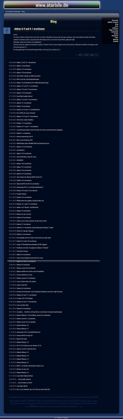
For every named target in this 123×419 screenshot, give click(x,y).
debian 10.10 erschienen (24, 147)
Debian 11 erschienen (23, 133)
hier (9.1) (57, 50)
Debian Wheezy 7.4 (23, 356)
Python (33, 403)
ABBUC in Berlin (113, 22)
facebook (51, 406)
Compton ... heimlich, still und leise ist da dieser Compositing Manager (39, 312)
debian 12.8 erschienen (24, 73)
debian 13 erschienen (23, 66)
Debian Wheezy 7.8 (23, 325)
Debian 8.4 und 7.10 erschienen (27, 302)
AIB (10, 397)
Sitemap (115, 39)
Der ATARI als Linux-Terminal (26, 113)
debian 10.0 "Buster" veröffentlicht (27, 207)
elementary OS (43, 406)
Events (116, 34)
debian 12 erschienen (23, 106)
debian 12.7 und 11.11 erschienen (27, 86)
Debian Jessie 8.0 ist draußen (26, 322)
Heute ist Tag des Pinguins (25, 231)
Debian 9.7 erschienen (24, 224)
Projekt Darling (21, 194)
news (116, 26)
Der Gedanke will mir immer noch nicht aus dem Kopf (34, 238)
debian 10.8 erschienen (24, 164)
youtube (75, 406)
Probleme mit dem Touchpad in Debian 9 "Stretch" (32, 248)
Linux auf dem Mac (23, 305)
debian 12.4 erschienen (24, 93)
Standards (115, 36)
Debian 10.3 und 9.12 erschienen (27, 191)
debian (95, 55)
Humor (88, 397)
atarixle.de (85, 403)
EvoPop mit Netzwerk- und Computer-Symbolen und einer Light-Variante (39, 292)
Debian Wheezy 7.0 (23, 372)
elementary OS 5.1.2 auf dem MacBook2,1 (30, 187)
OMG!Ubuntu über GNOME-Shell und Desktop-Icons (33, 143)
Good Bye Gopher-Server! (25, 96)
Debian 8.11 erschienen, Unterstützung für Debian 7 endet (35, 228)
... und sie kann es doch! (24, 383)
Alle (81, 406)
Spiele (47, 403)
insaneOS (63, 406)
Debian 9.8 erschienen (24, 217)
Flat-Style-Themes (22, 251)
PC (89, 55)
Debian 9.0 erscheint (23, 265)
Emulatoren (47, 397)
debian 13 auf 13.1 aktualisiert (26, 62)
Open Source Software (66, 401)
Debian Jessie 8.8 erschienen (26, 268)
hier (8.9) (48, 50)
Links (116, 38)
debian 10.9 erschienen (24, 153)
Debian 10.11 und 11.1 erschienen (27, 126)
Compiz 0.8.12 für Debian (25, 298)
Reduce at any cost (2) (24, 214)
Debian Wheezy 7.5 (23, 352)
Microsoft (41, 401)
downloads (114, 32)
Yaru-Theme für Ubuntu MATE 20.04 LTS (29, 177)
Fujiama (72, 397)
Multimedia (49, 401)
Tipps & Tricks (113, 30)
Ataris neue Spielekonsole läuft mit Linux (30, 258)
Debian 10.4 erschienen (24, 180)
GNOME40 (20, 160)
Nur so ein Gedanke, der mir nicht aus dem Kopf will (33, 389)
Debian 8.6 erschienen (24, 288)
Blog (116, 24)
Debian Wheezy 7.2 (23, 362)
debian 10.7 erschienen (24, 167)
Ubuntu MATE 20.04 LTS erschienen (28, 184)
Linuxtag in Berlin (22, 386)
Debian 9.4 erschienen (24, 234)
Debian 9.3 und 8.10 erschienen (27, 241)
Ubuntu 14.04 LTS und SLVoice (26, 349)
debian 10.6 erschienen (24, 170)
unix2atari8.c (21, 150)
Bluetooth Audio (22, 339)
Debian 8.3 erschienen (24, 308)
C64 (28, 397)
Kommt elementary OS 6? (25, 137)
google (57, 406)
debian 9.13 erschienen (24, 174)
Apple (13, 397)
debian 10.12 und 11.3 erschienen (27, 116)
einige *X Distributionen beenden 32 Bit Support (32, 244)
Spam (42, 403)
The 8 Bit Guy (54, 403)
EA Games (38, 397)
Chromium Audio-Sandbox (25, 120)
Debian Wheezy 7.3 (23, 359)
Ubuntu (70, 403)
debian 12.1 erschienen (24, 103)
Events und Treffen (57, 397)
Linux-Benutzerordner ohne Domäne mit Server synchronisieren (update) (40, 130)
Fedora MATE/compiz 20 (24, 335)
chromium (93, 403)
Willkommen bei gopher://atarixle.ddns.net (30, 201)
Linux (83, 55)
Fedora (66, 397)
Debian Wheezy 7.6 (23, 342)
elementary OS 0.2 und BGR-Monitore (28, 332)
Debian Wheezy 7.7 (23, 329)
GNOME (77, 397)
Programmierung (24, 403)
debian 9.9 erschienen (24, 211)
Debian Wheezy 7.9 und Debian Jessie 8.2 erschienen (33, 315)
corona (27, 406)
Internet (94, 397)
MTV (35, 401)
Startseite (115, 20)
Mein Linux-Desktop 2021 (25, 140)
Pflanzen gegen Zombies (89, 401)
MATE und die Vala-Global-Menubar (28, 79)
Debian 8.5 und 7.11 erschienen (27, 295)
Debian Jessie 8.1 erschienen (26, 319)
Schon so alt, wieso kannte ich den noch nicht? (32, 221)
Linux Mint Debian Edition (25, 376)
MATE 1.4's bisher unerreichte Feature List (30, 366)
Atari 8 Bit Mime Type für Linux (26, 157)
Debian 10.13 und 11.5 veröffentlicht (28, 110)
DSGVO (32, 397)
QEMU (38, 403)
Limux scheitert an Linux (24, 275)
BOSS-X (24, 397)
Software (115, 28)
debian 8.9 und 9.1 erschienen (26, 261)
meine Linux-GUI (22, 285)
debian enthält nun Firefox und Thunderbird (30, 271)
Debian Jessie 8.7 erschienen (26, 278)
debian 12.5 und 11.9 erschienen (27, 89)
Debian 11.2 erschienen (24, 123)
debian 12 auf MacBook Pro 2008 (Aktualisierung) (32, 83)
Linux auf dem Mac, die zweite (26, 281)
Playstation (14, 403)
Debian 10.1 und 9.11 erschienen (27, 204)
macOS (69, 406)
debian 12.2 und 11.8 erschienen (27, 100)
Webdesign (77, 403)
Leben (23, 401)
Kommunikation (15, 401)
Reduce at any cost (23, 369)
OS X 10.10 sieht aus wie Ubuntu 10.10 (29, 345)
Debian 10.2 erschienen (24, 197)
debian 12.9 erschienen (24, 69)
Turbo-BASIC (63, 403)
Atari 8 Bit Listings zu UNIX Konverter (28, 76)
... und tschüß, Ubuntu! (24, 379)
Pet (79, 401)
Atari (19, 397)
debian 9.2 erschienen (24, 254)
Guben (83, 397)
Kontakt (115, 41)
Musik (56, 401)
